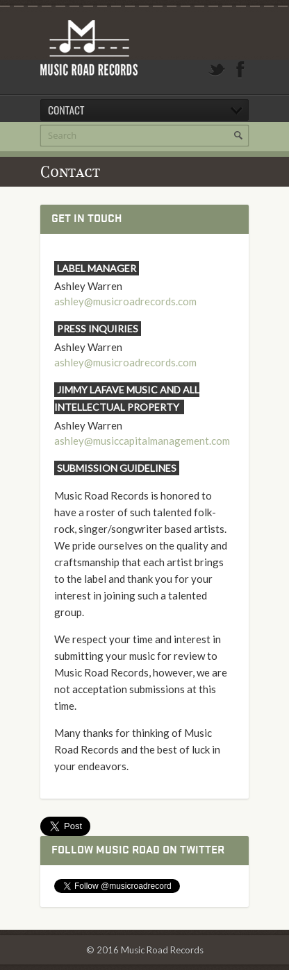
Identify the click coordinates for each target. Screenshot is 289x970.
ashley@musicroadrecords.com (125, 301)
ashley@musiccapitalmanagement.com (142, 440)
